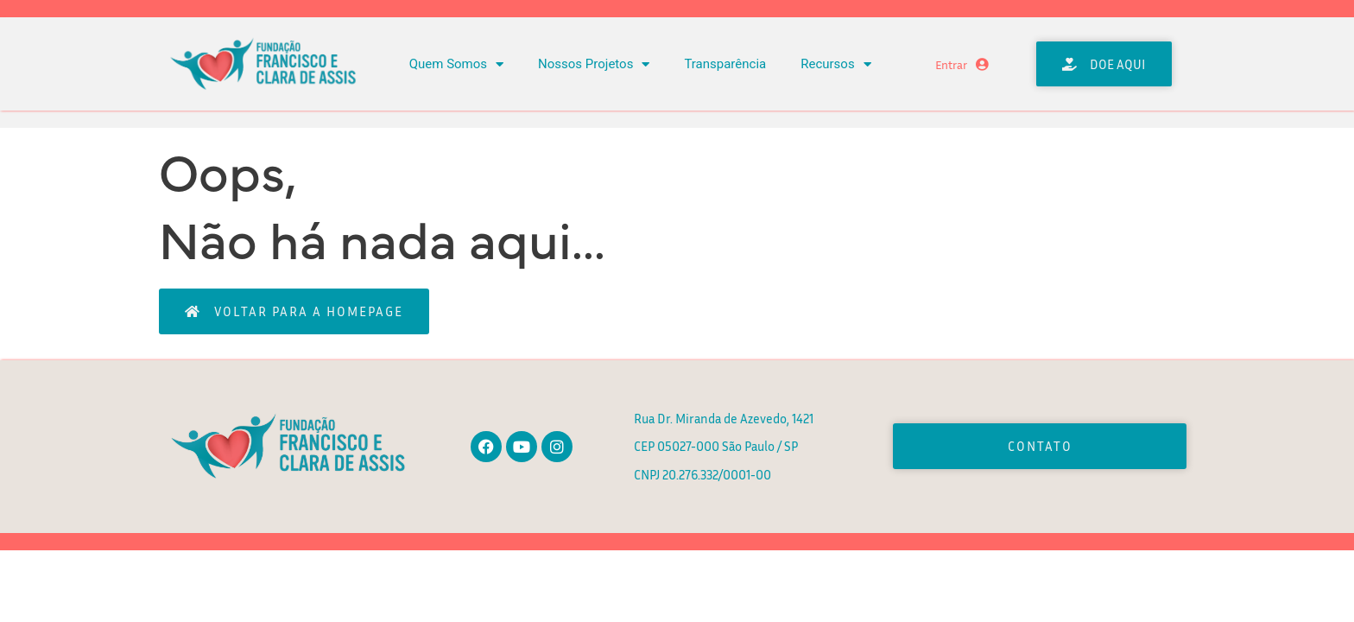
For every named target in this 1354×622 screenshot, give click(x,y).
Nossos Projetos (593, 64)
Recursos (835, 64)
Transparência (725, 64)
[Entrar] (982, 64)
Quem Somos (456, 64)
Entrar (951, 64)
